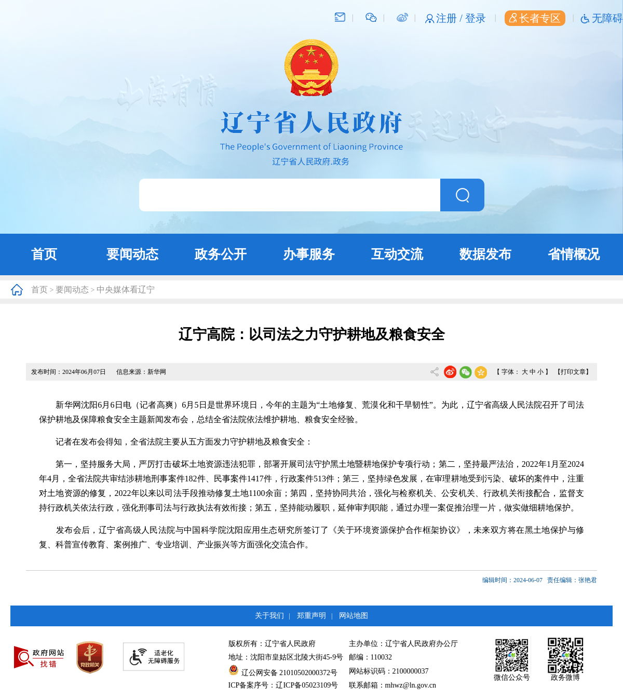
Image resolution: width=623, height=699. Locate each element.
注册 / (450, 18)
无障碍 (607, 18)
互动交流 (397, 254)
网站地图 (353, 616)
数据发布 (485, 254)
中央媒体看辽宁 (126, 289)
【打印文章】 (573, 371)
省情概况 (574, 254)
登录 (475, 18)
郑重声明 (311, 616)
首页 (44, 254)
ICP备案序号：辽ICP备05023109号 (283, 685)
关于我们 (269, 616)
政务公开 (221, 254)
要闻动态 (132, 254)
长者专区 (535, 18)
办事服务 (309, 254)
